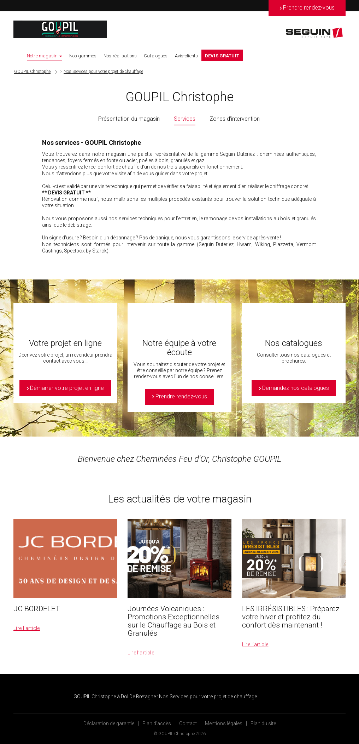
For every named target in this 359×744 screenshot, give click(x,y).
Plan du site (263, 723)
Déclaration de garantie (108, 723)
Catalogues (155, 55)
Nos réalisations (120, 55)
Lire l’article (26, 628)
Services (184, 118)
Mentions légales (223, 723)
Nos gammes (82, 55)
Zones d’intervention (235, 118)
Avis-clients (186, 55)
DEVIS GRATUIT (222, 55)
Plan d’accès (156, 723)
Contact (188, 723)
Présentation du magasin (129, 118)
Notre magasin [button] (44, 55)
